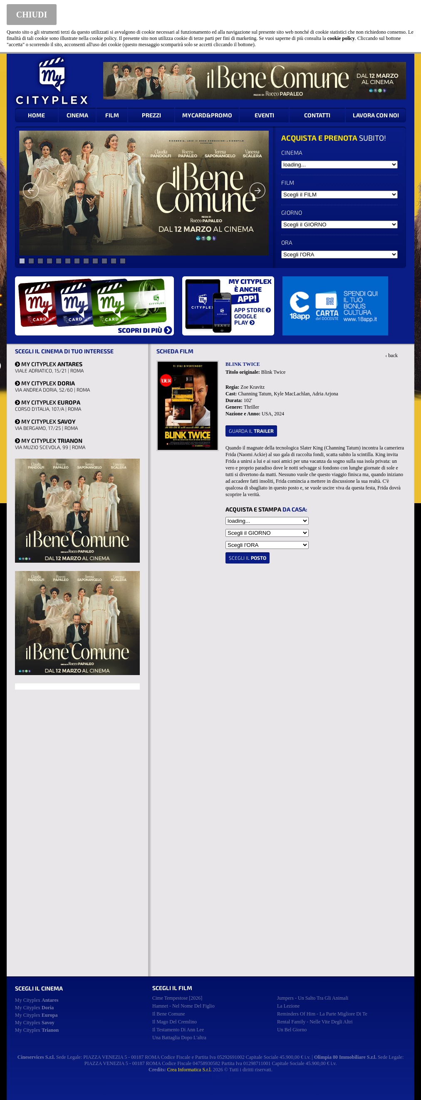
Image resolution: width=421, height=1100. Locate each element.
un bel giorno (292, 1030)
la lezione (288, 1006)
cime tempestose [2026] (177, 998)
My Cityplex (36, 1000)
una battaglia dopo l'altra (179, 1037)
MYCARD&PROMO (207, 115)
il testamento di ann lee (178, 1030)
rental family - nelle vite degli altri (315, 1022)
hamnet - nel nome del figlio (183, 1006)
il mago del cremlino (174, 1022)
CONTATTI (317, 115)
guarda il (251, 431)
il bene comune (168, 1014)
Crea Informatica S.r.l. (189, 1070)
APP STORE (252, 309)
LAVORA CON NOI (376, 115)
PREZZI (151, 115)
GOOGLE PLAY (245, 319)
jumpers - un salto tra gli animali (312, 998)
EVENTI (264, 115)
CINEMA (77, 115)
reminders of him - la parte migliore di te (322, 1014)
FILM (112, 115)
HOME (36, 115)
